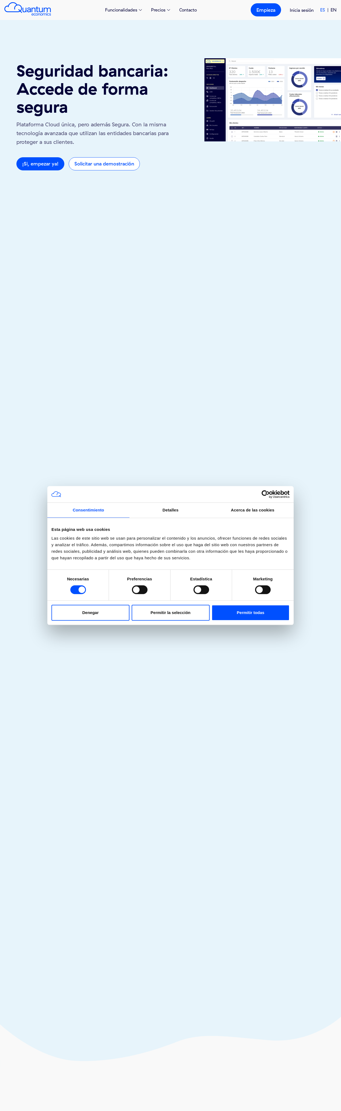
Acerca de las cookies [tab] (252, 510)
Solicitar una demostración (104, 164)
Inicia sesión (302, 10)
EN (334, 10)
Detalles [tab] (170, 510)
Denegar (90, 612)
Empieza (265, 10)
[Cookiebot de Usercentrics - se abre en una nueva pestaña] (266, 494)
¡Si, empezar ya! (40, 164)
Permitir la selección (170, 612)
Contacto (188, 10)
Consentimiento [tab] (88, 510)
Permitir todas (250, 612)
